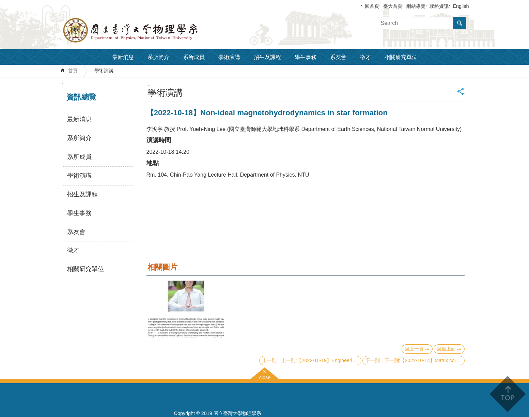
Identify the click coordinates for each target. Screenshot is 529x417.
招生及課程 (267, 57)
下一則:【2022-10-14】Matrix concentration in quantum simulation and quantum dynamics (425, 360)
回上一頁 (414, 349)
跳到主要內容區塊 (3, 3)
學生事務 (305, 57)
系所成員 (194, 57)
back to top (507, 394)
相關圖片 (162, 267)
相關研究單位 (401, 57)
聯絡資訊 (439, 6)
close (265, 376)
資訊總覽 (81, 97)
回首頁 (372, 6)
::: (62, 82)
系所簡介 (158, 57)
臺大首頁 (392, 6)
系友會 (338, 57)
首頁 (73, 70)
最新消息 (123, 57)
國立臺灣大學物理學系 (145, 30)
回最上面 (446, 349)
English (461, 6)
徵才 (365, 57)
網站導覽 (415, 6)
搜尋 (459, 23)
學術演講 (229, 57)
